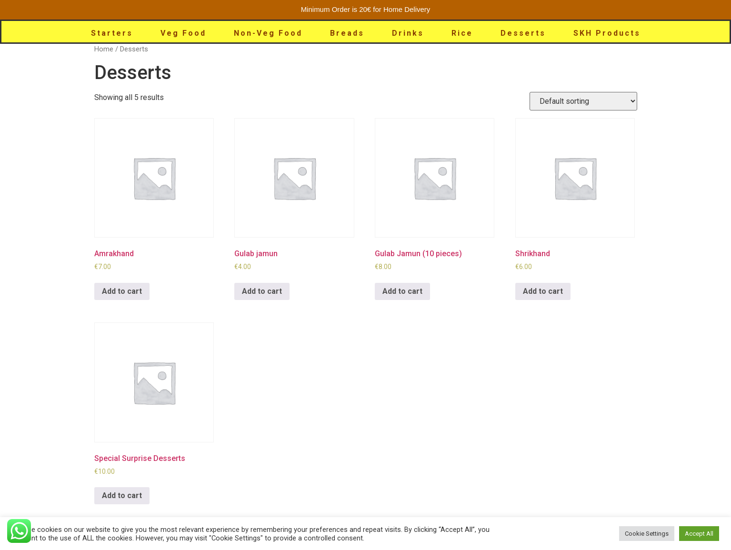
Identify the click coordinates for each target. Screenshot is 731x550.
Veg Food (183, 33)
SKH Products (607, 33)
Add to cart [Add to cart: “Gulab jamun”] (262, 291)
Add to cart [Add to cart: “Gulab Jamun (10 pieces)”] (402, 291)
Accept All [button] (699, 533)
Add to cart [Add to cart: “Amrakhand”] (122, 291)
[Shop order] (583, 101)
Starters (112, 33)
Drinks (408, 33)
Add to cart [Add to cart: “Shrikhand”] (543, 291)
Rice (462, 33)
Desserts (523, 33)
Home (103, 49)
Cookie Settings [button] (647, 533)
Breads (347, 33)
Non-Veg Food (268, 33)
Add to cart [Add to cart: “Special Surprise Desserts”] (122, 495)
